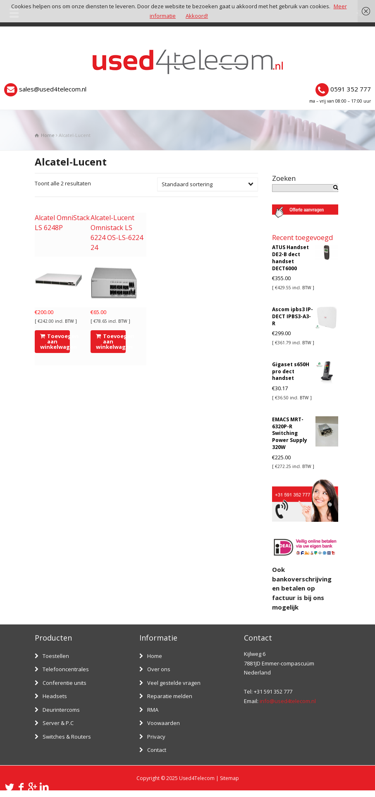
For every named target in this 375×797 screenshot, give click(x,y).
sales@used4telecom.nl (52, 89)
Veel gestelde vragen (174, 683)
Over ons (158, 669)
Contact (156, 750)
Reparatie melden (169, 696)
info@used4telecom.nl (288, 701)
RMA (152, 709)
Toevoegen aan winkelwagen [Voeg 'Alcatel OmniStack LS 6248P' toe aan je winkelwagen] (55, 341)
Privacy (156, 736)
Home (154, 656)
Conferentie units (64, 683)
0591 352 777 (350, 89)
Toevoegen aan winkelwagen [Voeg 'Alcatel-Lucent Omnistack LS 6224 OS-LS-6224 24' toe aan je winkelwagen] (111, 341)
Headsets (55, 696)
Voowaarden (163, 723)
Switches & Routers (67, 736)
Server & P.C (58, 723)
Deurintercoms (61, 709)
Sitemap (229, 778)
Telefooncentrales (66, 669)
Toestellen (56, 656)
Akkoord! (197, 15)
